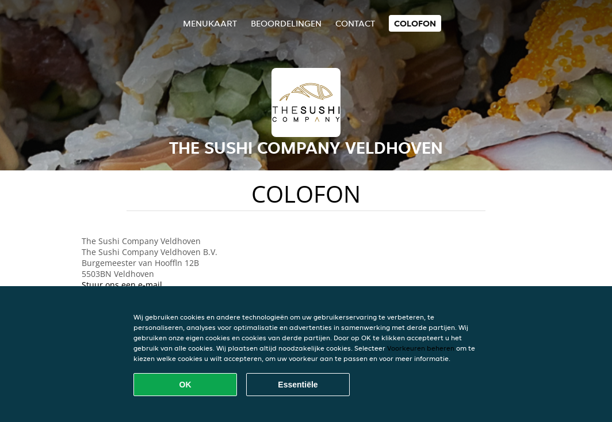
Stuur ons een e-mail (122, 284)
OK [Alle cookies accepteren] (185, 384)
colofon (415, 23)
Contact (355, 23)
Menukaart (210, 23)
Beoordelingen (286, 23)
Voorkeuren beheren (420, 348)
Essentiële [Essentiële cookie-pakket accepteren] (298, 384)
